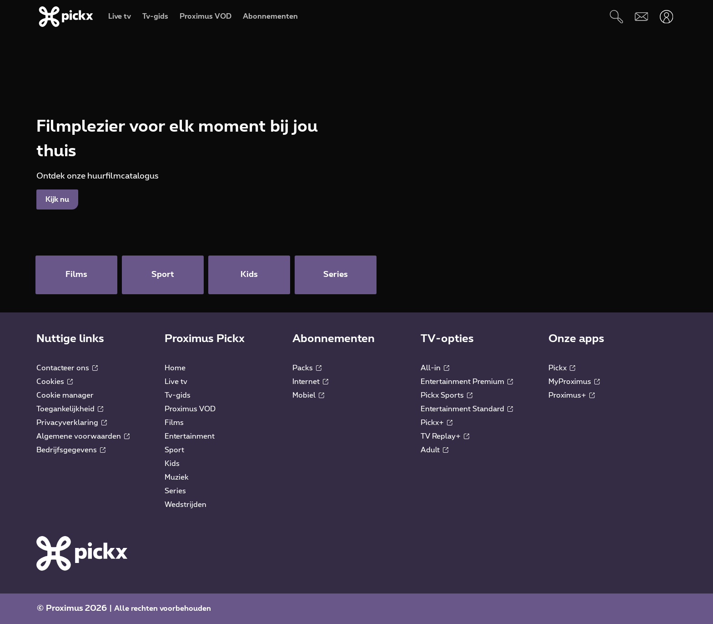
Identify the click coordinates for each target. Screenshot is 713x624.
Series (175, 491)
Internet (310, 381)
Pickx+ (436, 422)
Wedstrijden (185, 504)
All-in (435, 368)
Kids (172, 463)
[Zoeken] (616, 16)
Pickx (561, 368)
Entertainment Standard (467, 409)
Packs (306, 368)
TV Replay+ (445, 436)
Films (174, 422)
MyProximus (574, 381)
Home (175, 368)
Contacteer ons (67, 368)
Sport (174, 450)
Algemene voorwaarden (83, 436)
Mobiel (308, 395)
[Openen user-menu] (666, 16)
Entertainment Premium (467, 381)
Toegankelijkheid (69, 409)
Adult (434, 450)
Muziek (177, 477)
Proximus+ (571, 395)
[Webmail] (641, 16)
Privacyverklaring (71, 422)
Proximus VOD (190, 409)
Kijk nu (57, 199)
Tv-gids (178, 395)
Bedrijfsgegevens (70, 450)
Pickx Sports (446, 395)
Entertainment (190, 436)
